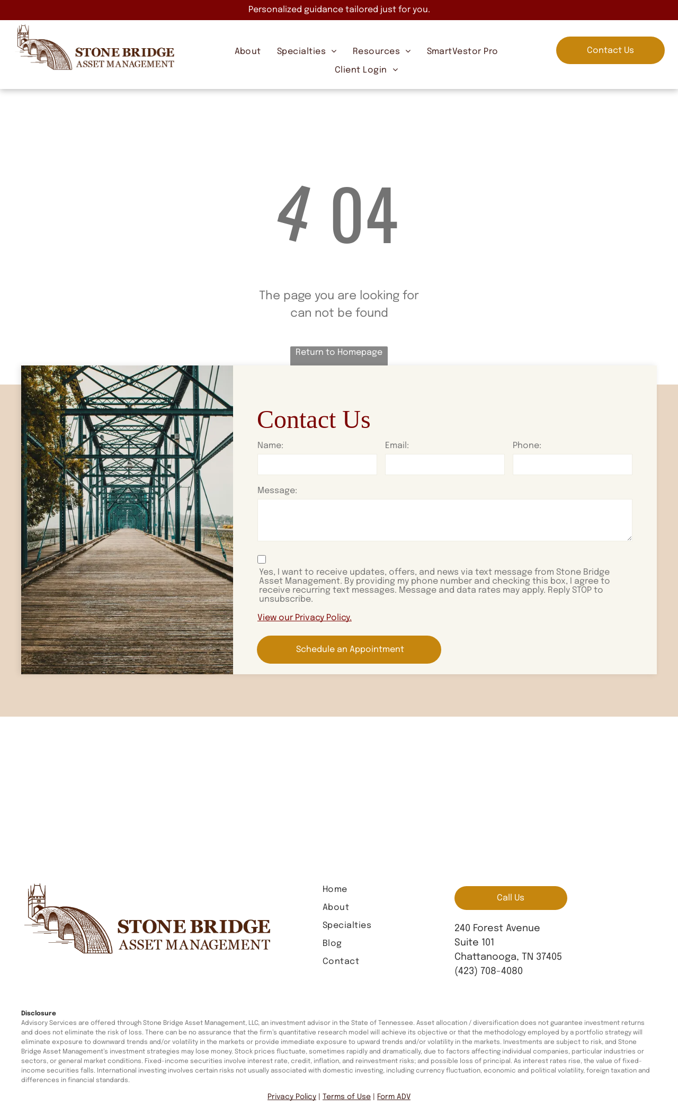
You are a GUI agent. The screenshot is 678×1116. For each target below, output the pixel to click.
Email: (397, 445)
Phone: (527, 445)
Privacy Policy (291, 1097)
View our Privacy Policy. (304, 617)
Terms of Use (347, 1097)
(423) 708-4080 (488, 971)
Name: (270, 445)
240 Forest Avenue (497, 928)
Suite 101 (474, 943)
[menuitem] (248, 52)
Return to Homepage (339, 352)
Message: (277, 490)
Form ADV (394, 1097)
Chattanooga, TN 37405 (508, 957)
